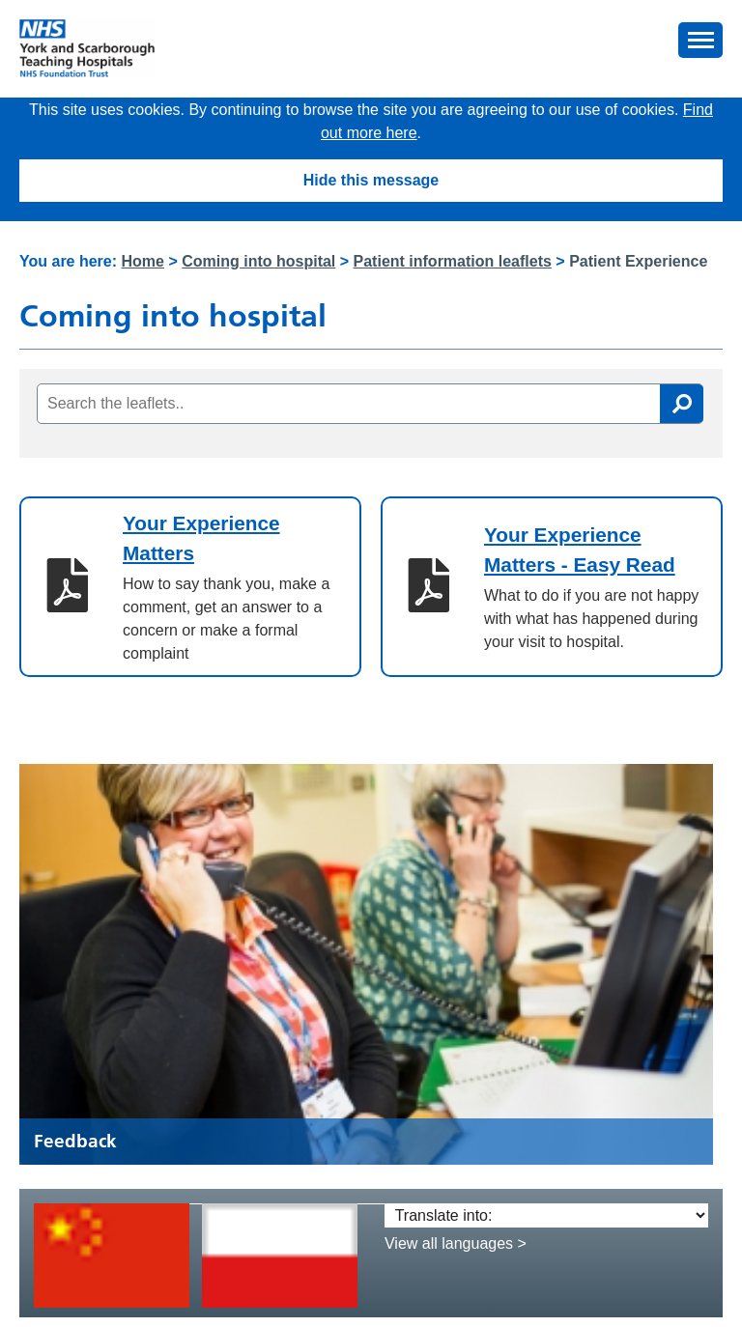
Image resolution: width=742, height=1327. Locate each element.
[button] (700, 40)
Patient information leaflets (453, 261)
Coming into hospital (258, 261)
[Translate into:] (546, 1215)
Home (143, 261)
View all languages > (456, 1243)
